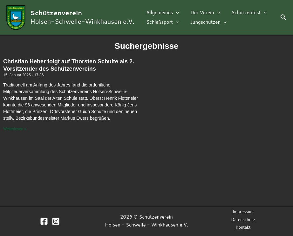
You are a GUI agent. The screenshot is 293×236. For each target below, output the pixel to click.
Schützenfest (244, 12)
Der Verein (202, 12)
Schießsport (161, 22)
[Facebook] (44, 221)
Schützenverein (56, 12)
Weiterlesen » (14, 129)
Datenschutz (243, 219)
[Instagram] (56, 221)
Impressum (243, 211)
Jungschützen (205, 22)
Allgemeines (161, 12)
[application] (175, 12)
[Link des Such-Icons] (283, 17)
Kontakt (243, 227)
